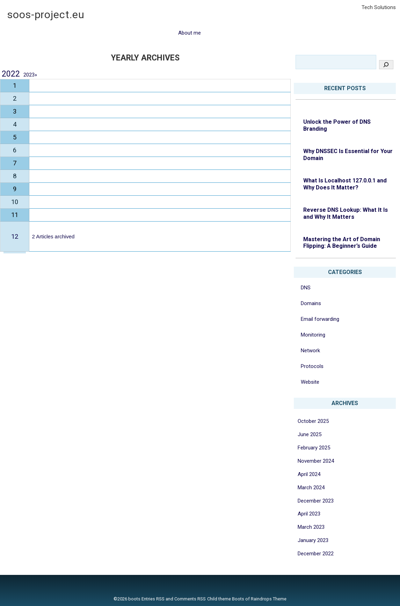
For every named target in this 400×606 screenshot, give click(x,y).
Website (310, 382)
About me (189, 33)
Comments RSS (190, 598)
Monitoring (313, 335)
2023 (30, 75)
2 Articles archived (53, 236)
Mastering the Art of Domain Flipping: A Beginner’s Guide (341, 243)
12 (14, 236)
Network (310, 350)
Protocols (312, 366)
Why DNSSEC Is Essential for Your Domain (348, 154)
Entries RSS (153, 598)
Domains (311, 303)
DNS (306, 287)
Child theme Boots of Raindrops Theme (246, 598)
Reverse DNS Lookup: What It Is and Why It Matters (345, 213)
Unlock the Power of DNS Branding (337, 125)
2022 (11, 74)
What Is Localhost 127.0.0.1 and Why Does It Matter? (345, 184)
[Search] (386, 64)
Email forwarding (320, 319)
